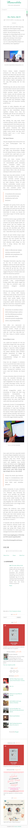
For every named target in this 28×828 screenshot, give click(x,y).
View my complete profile (9, 665)
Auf (10, 565)
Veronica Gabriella (17, 826)
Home (14, 555)
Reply (10, 585)
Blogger (17, 732)
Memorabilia (14, 2)
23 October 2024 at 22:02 (17, 565)
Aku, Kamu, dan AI (14, 17)
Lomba (20, 551)
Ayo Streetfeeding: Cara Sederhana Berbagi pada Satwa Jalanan (16, 710)
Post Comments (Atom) (15, 611)
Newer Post (6, 555)
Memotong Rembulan (14, 716)
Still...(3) (11, 686)
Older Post (21, 555)
